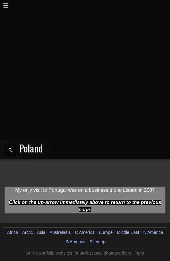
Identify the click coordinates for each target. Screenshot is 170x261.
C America (85, 232)
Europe (105, 232)
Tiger (139, 253)
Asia (41, 232)
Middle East (128, 232)
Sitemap (97, 241)
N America (153, 232)
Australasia (60, 232)
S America (75, 241)
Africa (12, 232)
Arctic (27, 232)
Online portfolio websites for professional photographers (78, 253)
